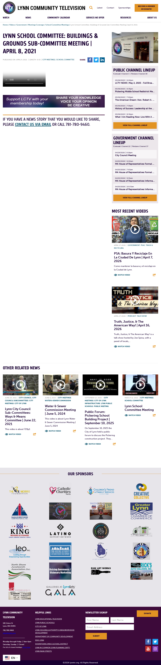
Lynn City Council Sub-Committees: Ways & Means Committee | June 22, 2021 (20, 416)
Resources (125, 17)
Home (5, 25)
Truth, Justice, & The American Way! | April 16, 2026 (132, 325)
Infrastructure (92, 403)
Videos (12, 25)
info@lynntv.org (9, 633)
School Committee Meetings (57, 25)
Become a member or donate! (146, 7)
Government (21, 25)
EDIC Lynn (39, 640)
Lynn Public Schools (45, 623)
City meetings (48, 60)
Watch (6, 17)
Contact (110, 8)
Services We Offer (95, 17)
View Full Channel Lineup (135, 125)
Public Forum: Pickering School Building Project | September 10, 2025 (99, 417)
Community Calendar (58, 17)
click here (26, 647)
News (28, 17)
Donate (147, 613)
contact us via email (33, 124)
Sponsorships (124, 8)
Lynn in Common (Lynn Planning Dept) (52, 648)
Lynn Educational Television (48, 619)
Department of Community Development (54, 636)
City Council (25, 398)
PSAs (143, 245)
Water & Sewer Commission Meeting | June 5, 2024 (60, 410)
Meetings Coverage (36, 25)
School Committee (65, 60)
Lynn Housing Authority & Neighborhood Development (54, 631)
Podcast (132, 316)
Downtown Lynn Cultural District (51, 644)
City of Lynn (20, 403)
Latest (99, 8)
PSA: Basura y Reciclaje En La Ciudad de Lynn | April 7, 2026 (133, 257)
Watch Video (124, 275)
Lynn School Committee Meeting (139, 408)
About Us (152, 17)
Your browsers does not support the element (24, 76)
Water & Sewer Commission (58, 401)
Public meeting (101, 406)
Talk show (142, 316)
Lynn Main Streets (43, 651)
